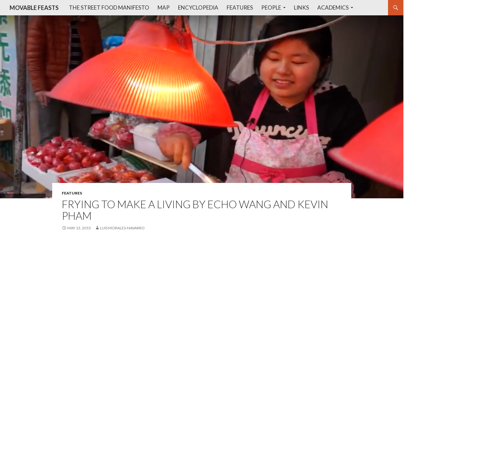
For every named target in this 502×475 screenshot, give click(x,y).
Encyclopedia (198, 7)
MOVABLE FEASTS (34, 7)
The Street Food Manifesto (109, 7)
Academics (333, 7)
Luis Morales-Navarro (122, 228)
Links (301, 7)
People (271, 7)
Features (240, 7)
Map (164, 7)
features (72, 193)
